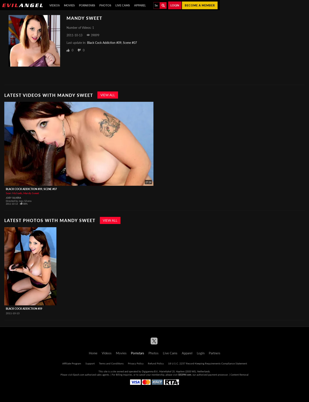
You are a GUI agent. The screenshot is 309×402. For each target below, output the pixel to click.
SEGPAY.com (184, 374)
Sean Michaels (14, 193)
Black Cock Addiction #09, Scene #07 (112, 42)
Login (174, 5)
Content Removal (239, 374)
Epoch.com (78, 374)
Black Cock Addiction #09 (24, 308)
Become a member (200, 5)
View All (107, 95)
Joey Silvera (13, 197)
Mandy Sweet (31, 193)
